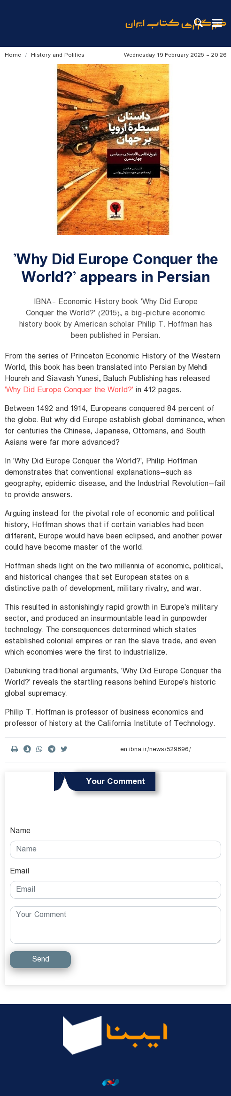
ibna (175, 30)
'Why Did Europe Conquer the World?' (69, 390)
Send (40, 959)
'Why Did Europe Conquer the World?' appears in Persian (115, 268)
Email (20, 871)
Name (20, 831)
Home (13, 55)
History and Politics (58, 55)
